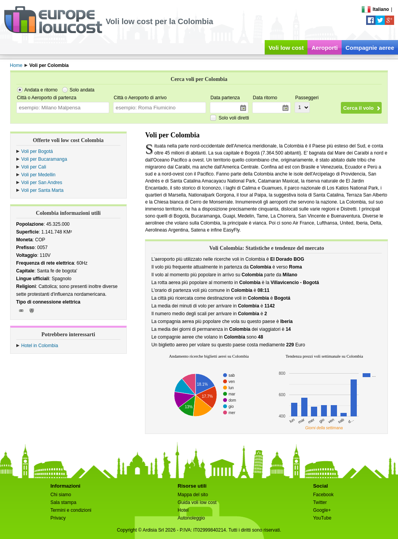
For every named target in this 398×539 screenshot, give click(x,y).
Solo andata (82, 90)
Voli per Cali (33, 167)
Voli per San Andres (41, 182)
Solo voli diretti (234, 118)
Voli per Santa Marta (42, 190)
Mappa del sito (193, 494)
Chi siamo (61, 494)
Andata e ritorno (41, 90)
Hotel (183, 510)
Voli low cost (286, 47)
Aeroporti (324, 47)
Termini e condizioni (71, 510)
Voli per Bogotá (37, 151)
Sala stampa (64, 502)
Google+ (322, 510)
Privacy (58, 518)
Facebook (323, 494)
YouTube (322, 518)
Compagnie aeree (370, 47)
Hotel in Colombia (39, 345)
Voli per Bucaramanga (44, 159)
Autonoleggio (191, 518)
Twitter (319, 502)
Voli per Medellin (38, 174)
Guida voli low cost (197, 502)
